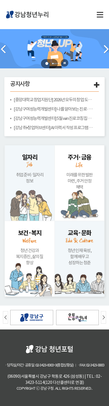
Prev (3, 48)
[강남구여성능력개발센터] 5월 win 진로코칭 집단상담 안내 (54, 118)
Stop (64, 63)
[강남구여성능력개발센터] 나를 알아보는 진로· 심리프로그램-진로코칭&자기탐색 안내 (54, 109)
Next (106, 48)
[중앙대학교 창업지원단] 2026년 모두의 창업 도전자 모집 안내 (54, 99)
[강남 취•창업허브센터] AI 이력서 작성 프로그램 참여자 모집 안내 (54, 127)
